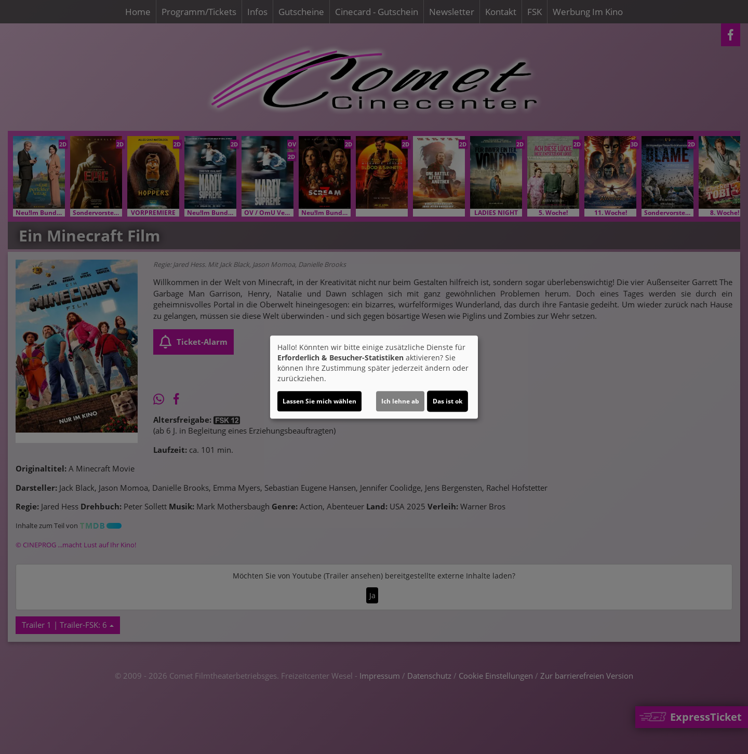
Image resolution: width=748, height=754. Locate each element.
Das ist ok (447, 401)
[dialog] (374, 377)
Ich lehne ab (400, 401)
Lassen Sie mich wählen (319, 401)
